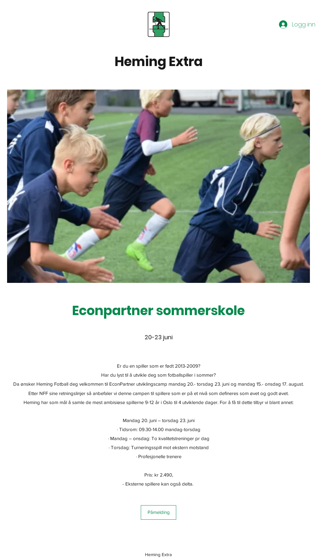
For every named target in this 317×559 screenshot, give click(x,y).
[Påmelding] (158, 512)
